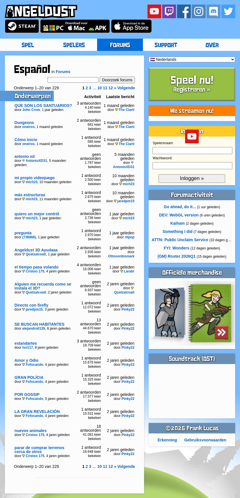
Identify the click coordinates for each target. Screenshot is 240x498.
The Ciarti (124, 110)
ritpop (129, 237)
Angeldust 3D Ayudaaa (36, 250)
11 (105, 88)
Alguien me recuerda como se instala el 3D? (43, 286)
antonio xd (25, 156)
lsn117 (27, 348)
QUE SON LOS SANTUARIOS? (43, 105)
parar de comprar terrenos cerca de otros (39, 449)
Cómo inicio (26, 139)
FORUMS (120, 45)
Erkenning (167, 440)
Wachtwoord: (163, 158)
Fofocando (32, 365)
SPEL (28, 45)
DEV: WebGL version (179, 215)
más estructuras (30, 195)
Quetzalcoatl (34, 254)
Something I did (177, 231)
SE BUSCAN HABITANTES (40, 324)
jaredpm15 (124, 201)
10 (99, 88)
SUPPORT (166, 45)
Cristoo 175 (33, 271)
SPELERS (74, 45)
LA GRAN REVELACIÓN (37, 411)
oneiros (28, 127)
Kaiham (177, 223)
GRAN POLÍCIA (29, 377)
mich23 (29, 182)
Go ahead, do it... (180, 206)
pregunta (23, 233)
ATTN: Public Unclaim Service (180, 239)
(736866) (29, 237)
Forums (63, 71)
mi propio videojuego (35, 177)
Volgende (126, 88)
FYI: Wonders (176, 248)
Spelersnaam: (163, 143)
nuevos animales (31, 430)
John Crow (31, 110)
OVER (212, 45)
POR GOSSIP (27, 394)
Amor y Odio (26, 360)
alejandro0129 (33, 328)
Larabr (127, 271)
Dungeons (24, 122)
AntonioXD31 (34, 161)
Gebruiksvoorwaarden (205, 440)
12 (110, 88)
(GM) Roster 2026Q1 (176, 256)
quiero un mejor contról (37, 214)
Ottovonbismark (121, 256)
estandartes (26, 343)
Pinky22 (128, 309)
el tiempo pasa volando (37, 267)
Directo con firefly (31, 305)
